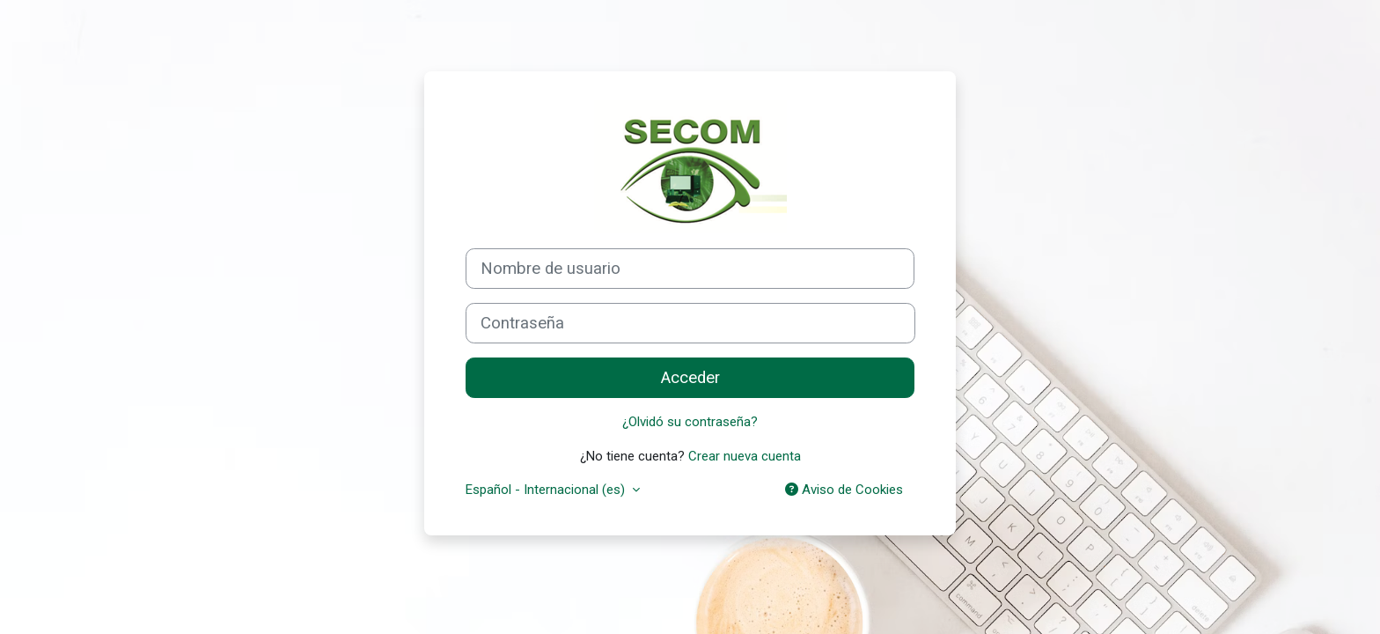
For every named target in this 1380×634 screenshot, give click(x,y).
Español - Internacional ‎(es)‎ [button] (547, 490)
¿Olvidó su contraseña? (690, 422)
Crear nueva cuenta (744, 456)
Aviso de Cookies (844, 490)
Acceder (690, 377)
